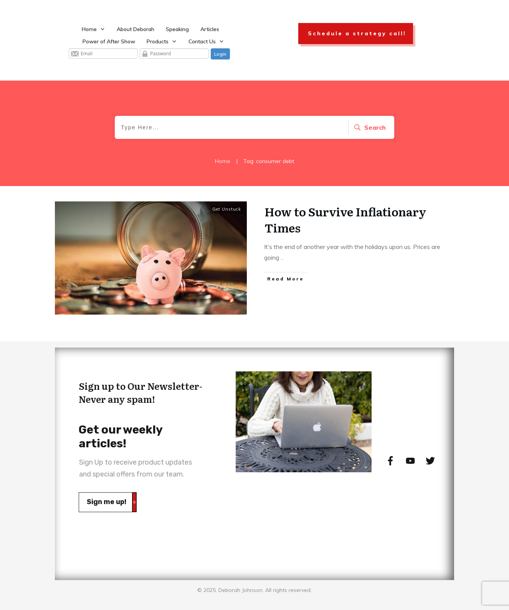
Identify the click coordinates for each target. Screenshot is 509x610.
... (282, 257)
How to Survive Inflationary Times (345, 219)
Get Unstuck (226, 209)
